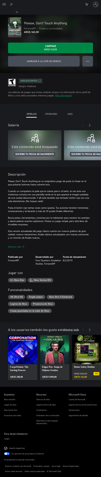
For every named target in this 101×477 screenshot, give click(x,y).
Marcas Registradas (71, 466)
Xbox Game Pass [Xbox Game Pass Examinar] (10, 410)
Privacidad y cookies (41, 466)
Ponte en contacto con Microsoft (18, 466)
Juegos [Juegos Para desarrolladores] (7, 439)
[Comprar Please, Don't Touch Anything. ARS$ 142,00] (50, 48)
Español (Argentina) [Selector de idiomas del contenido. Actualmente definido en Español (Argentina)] (17, 448)
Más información (63, 95)
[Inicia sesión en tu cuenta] (96, 4)
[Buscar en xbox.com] (11, 4)
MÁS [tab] (70, 113)
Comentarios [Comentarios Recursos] (41, 410)
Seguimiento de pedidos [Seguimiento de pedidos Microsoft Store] (78, 415)
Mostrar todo (71, 329)
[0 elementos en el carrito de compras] (88, 4)
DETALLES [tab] (31, 113)
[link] (22, 357)
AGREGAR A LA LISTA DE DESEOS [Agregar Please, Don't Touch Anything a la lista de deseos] (44, 61)
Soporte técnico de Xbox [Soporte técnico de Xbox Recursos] (46, 405)
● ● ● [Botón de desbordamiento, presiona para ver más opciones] (87, 61)
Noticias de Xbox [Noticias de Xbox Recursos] (43, 399)
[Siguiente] (89, 125)
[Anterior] (83, 125)
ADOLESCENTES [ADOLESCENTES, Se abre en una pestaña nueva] (30, 81)
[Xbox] (8, 12)
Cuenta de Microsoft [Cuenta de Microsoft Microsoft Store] (77, 399)
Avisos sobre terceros (13, 471)
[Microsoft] (50, 2)
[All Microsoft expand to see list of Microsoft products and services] (4, 4)
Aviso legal (56, 466)
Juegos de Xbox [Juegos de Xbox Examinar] (10, 405)
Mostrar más (16, 246)
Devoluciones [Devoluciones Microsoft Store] (74, 410)
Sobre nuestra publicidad (34, 471)
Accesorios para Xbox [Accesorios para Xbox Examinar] (12, 415)
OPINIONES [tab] (51, 113)
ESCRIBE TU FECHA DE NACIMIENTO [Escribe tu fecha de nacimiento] (35, 154)
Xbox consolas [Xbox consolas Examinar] (9, 399)
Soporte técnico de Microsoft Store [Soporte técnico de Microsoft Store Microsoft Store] (83, 405)
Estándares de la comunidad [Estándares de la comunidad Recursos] (47, 415)
